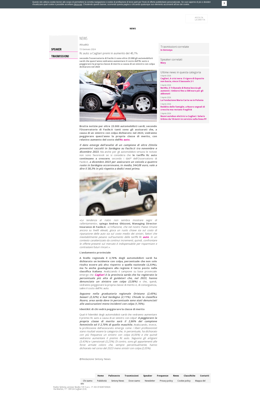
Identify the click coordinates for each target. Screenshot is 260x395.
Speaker (107, 28)
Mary (163, 62)
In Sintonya (166, 50)
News (133, 28)
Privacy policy (166, 380)
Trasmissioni (60, 56)
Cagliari (99, 274)
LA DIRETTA (200, 18)
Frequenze (121, 28)
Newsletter (150, 380)
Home (54, 28)
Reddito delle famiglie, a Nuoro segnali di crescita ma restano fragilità (182, 108)
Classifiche (144, 28)
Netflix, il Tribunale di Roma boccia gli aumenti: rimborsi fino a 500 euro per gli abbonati (181, 90)
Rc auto (125, 139)
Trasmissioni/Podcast (87, 28)
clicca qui (78, 4)
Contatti (56, 35)
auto (146, 237)
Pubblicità (102, 380)
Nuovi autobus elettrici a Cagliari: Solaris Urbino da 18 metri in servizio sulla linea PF (183, 117)
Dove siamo (134, 380)
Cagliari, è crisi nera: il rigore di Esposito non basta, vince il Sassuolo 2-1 (182, 80)
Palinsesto (65, 28)
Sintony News (117, 380)
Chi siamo (87, 380)
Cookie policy (183, 380)
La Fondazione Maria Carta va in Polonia (181, 100)
